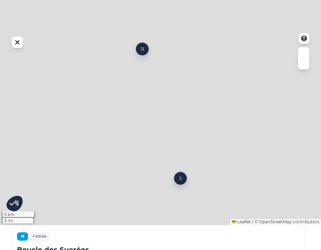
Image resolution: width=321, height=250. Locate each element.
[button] (180, 191)
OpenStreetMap (275, 246)
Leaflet (241, 246)
